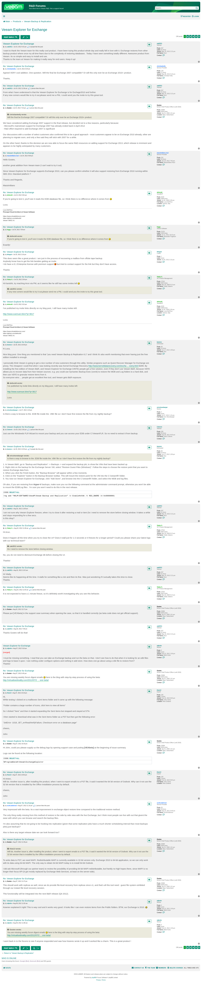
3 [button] (190, 36)
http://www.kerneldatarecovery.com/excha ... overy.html (113, 366)
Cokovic (159, 427)
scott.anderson (162, 803)
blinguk (159, 252)
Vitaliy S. (160, 277)
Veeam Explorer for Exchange (24, 30)
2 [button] (187, 36)
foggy (158, 227)
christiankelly (161, 66)
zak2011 (159, 43)
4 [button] (193, 36)
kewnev (159, 342)
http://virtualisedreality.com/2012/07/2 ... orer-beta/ (26, 680)
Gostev (159, 105)
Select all (14, 492)
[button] (199, 36)
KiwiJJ (159, 690)
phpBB (94, 977)
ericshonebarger (162, 407)
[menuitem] (195, 16)
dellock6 (159, 192)
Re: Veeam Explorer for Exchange (18, 66)
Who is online (9, 958)
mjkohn (159, 645)
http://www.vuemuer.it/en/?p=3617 (18, 314)
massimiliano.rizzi (163, 153)
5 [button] (196, 36)
